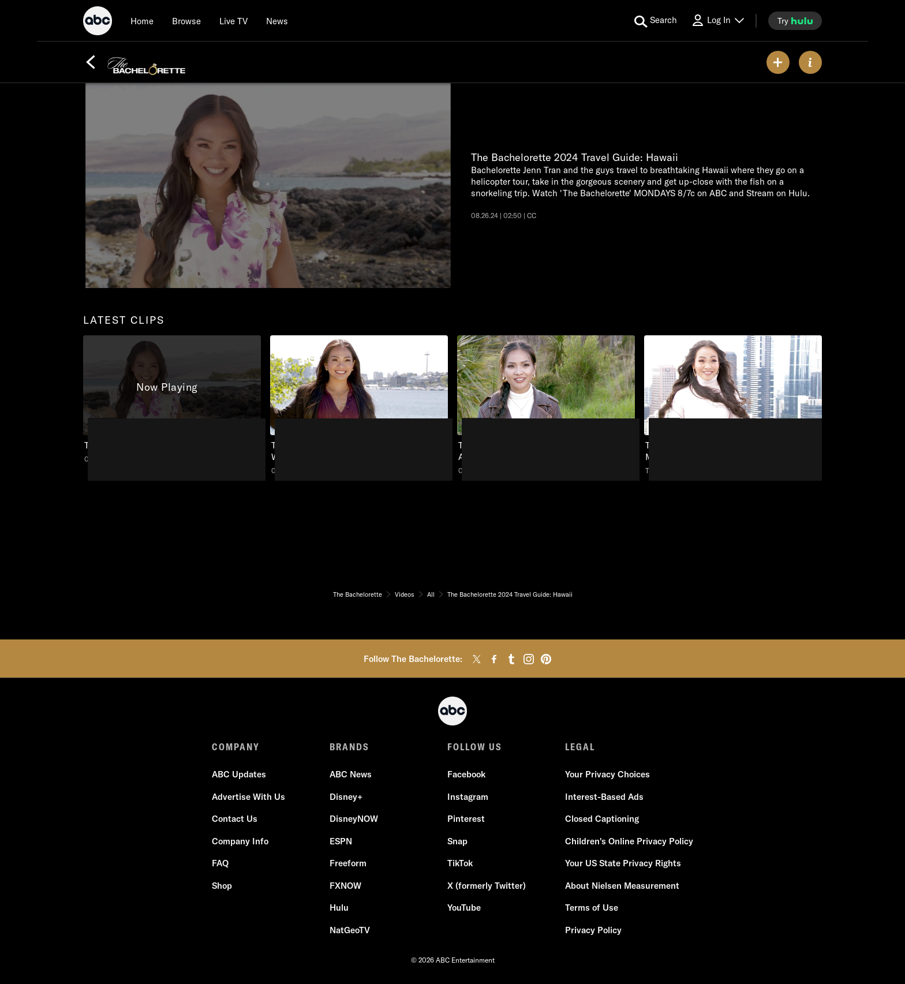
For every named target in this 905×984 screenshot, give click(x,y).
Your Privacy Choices (607, 774)
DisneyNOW (354, 818)
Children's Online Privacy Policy (629, 841)
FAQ (220, 863)
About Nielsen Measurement (622, 885)
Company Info (240, 841)
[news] (277, 21)
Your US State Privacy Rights (623, 863)
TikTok (460, 863)
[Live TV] (233, 21)
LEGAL (580, 747)
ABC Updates (239, 774)
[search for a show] (655, 21)
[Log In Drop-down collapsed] (717, 20)
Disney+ (346, 796)
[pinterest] (546, 659)
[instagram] (528, 659)
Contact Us (234, 818)
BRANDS (349, 747)
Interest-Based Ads (604, 796)
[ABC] (97, 22)
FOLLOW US (474, 747)
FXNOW (345, 885)
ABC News (351, 774)
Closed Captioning (602, 818)
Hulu (339, 907)
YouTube (464, 907)
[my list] (778, 62)
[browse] (186, 21)
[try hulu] (795, 21)
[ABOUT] (810, 62)
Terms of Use (591, 907)
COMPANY (236, 747)
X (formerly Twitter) (486, 885)
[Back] (90, 62)
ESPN (341, 841)
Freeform (348, 863)
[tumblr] (511, 659)
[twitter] (477, 659)
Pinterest (466, 818)
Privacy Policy (593, 930)
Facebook (466, 774)
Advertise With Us (248, 796)
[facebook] (494, 659)
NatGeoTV (350, 930)
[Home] (142, 21)
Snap (457, 841)
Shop (222, 885)
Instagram (467, 796)
